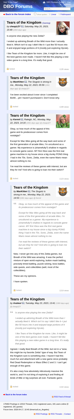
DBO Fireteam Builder (56, 2)
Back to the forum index (18, 14)
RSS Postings (42, 414)
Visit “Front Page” (10, 2)
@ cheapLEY (24, 89)
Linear (53, 14)
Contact (67, 414)
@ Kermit (37, 198)
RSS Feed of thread (62, 397)
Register (67, 4)
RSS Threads (56, 414)
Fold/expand (66, 14)
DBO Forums (18, 6)
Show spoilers (42, 14)
